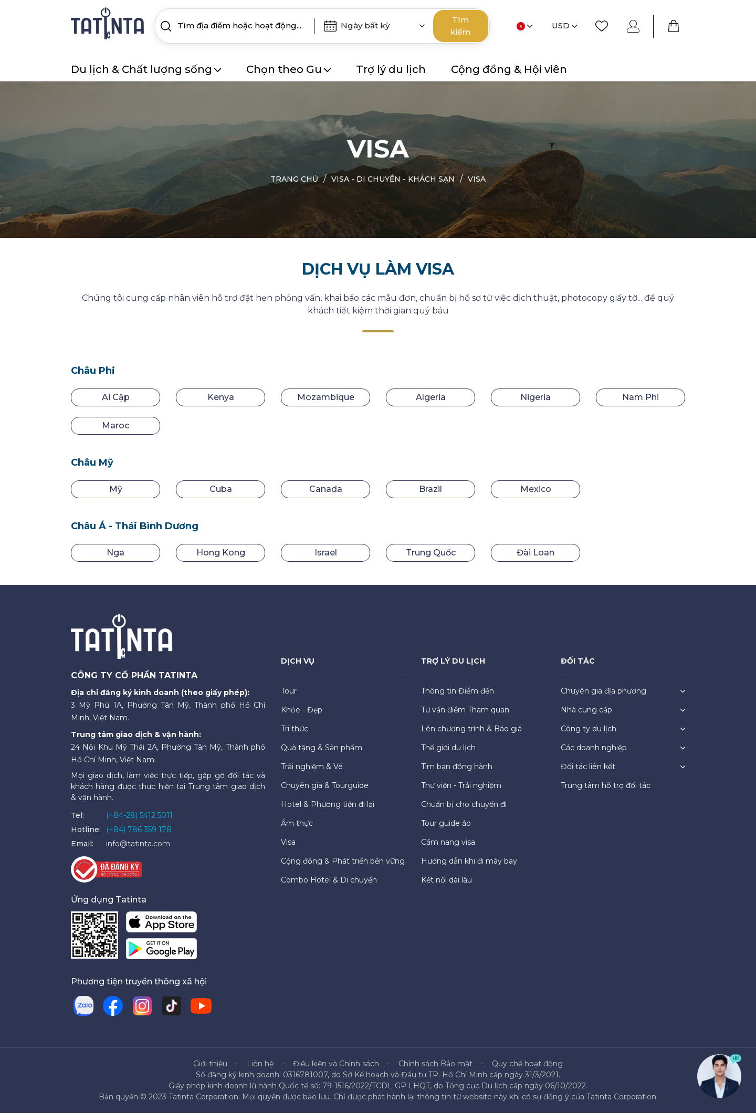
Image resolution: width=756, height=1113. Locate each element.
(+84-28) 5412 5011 (139, 815)
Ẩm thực (297, 823)
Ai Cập (116, 397)
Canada (325, 489)
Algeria (431, 397)
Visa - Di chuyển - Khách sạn (393, 179)
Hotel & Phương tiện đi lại (327, 804)
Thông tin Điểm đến (457, 691)
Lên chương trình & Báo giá (471, 728)
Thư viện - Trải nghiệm (461, 785)
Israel (325, 553)
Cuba (220, 489)
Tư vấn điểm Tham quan (465, 710)
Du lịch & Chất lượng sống (146, 69)
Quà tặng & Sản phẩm (321, 747)
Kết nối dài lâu (446, 880)
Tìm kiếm (460, 26)
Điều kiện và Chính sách (336, 1063)
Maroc (115, 425)
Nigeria (535, 397)
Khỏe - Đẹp (301, 710)
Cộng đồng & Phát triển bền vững (343, 861)
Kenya (220, 397)
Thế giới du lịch (448, 747)
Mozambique (325, 397)
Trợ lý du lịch (391, 69)
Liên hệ (260, 1063)
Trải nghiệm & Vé (312, 766)
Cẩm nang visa (448, 842)
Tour (289, 691)
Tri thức (294, 728)
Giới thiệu (210, 1063)
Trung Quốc (431, 553)
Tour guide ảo (446, 823)
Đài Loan (535, 553)
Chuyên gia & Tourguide (325, 785)
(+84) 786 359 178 (139, 829)
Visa (477, 179)
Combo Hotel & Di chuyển (329, 880)
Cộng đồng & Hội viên (509, 69)
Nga (115, 553)
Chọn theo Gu (288, 69)
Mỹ (115, 489)
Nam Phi (640, 397)
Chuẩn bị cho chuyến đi (464, 804)
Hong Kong (220, 553)
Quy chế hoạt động (527, 1063)
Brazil (430, 489)
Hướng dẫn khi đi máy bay (469, 861)
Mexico (535, 489)
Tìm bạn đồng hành (456, 766)
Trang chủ (294, 179)
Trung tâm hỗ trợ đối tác (605, 785)
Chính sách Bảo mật (435, 1063)
